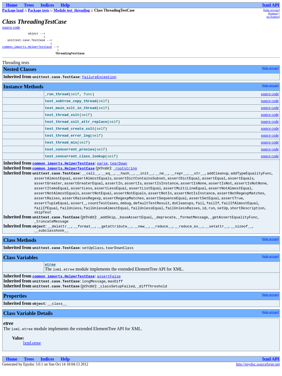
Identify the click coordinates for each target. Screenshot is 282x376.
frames (273, 13)
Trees (29, 5)
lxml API (270, 5)
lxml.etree (32, 350)
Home (11, 5)
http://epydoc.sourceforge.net (258, 371)
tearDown (118, 167)
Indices (47, 5)
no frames (273, 16)
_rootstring (125, 172)
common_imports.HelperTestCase (27, 49)
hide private (271, 10)
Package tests (38, 10)
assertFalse (109, 283)
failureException (99, 80)
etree (50, 271)
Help (65, 5)
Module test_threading (72, 10)
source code (11, 27)
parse (102, 167)
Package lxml (12, 10)
